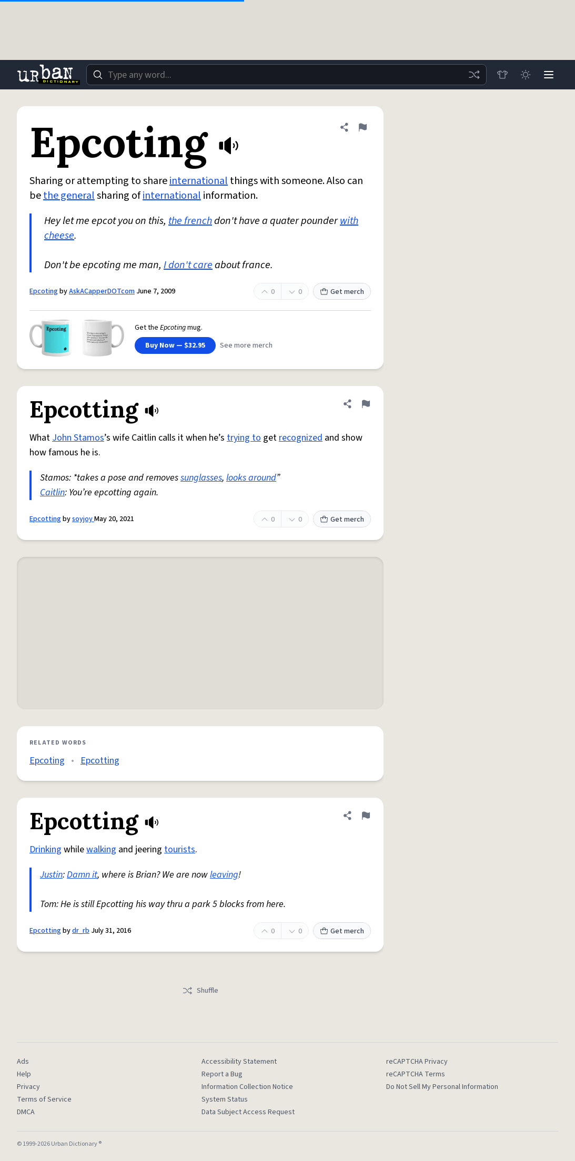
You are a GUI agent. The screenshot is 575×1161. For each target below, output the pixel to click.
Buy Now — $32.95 (175, 345)
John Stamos (78, 437)
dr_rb (80, 930)
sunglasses (201, 477)
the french (190, 220)
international (198, 181)
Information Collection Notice (247, 1087)
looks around (251, 477)
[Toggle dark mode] (525, 74)
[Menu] (548, 74)
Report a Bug (222, 1074)
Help (24, 1074)
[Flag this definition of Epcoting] (362, 127)
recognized (300, 437)
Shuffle (200, 990)
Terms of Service (44, 1099)
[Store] (502, 74)
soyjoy (83, 519)
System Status (224, 1099)
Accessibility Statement (239, 1061)
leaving (224, 874)
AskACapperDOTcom (102, 291)
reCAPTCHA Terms (415, 1074)
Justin (51, 874)
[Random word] (474, 74)
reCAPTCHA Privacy (417, 1061)
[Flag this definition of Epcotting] (365, 403)
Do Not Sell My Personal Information (442, 1087)
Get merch (342, 292)
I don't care (188, 265)
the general (69, 195)
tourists (179, 849)
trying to (244, 437)
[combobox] (286, 74)
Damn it (82, 874)
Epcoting (43, 291)
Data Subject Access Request (248, 1112)
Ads (23, 1061)
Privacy (28, 1087)
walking (101, 849)
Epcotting (45, 519)
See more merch (246, 345)
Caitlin (52, 492)
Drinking (45, 849)
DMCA (26, 1112)
